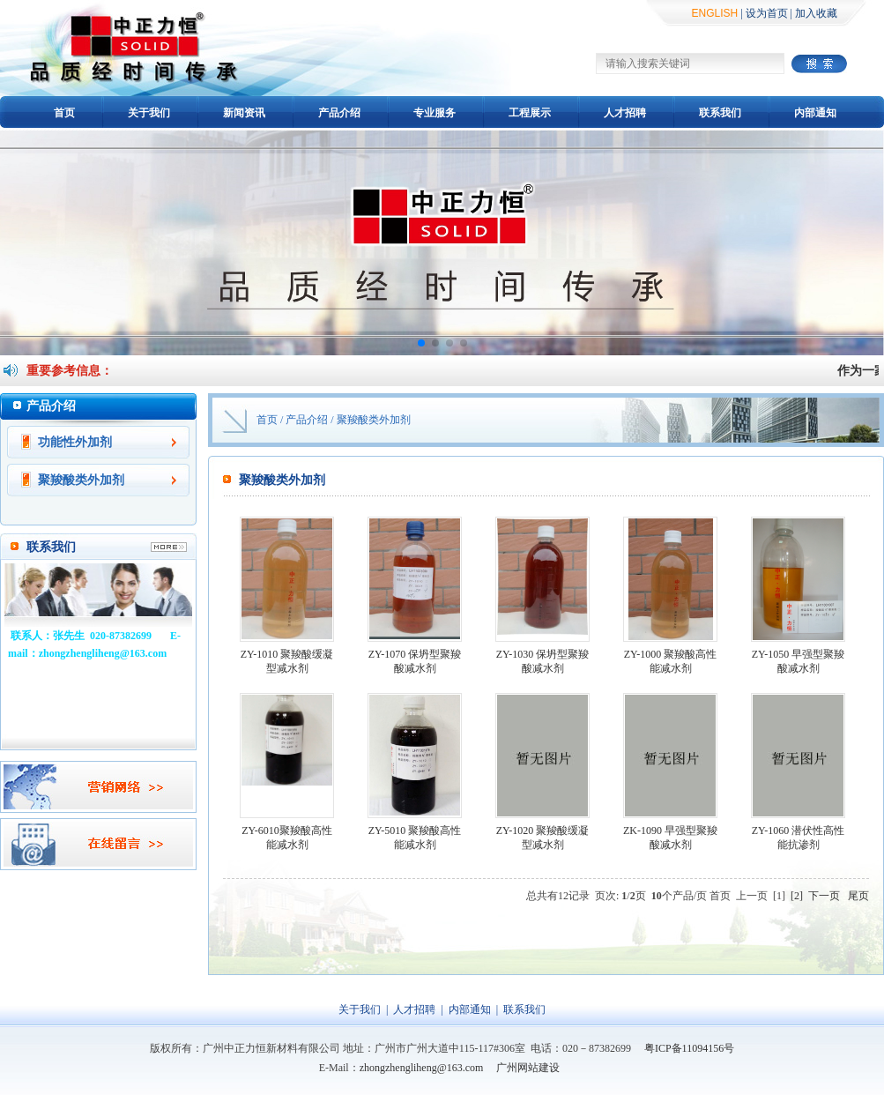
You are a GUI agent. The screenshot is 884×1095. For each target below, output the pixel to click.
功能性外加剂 (75, 442)
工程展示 (530, 113)
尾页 (858, 896)
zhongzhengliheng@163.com (422, 1067)
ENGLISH (715, 13)
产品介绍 (339, 113)
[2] (797, 896)
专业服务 (434, 113)
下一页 (824, 896)
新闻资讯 (244, 113)
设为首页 (767, 13)
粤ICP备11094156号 (689, 1048)
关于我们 (149, 113)
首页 (64, 113)
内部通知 (815, 113)
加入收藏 (816, 13)
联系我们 (720, 113)
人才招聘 (625, 113)
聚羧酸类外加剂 (81, 480)
